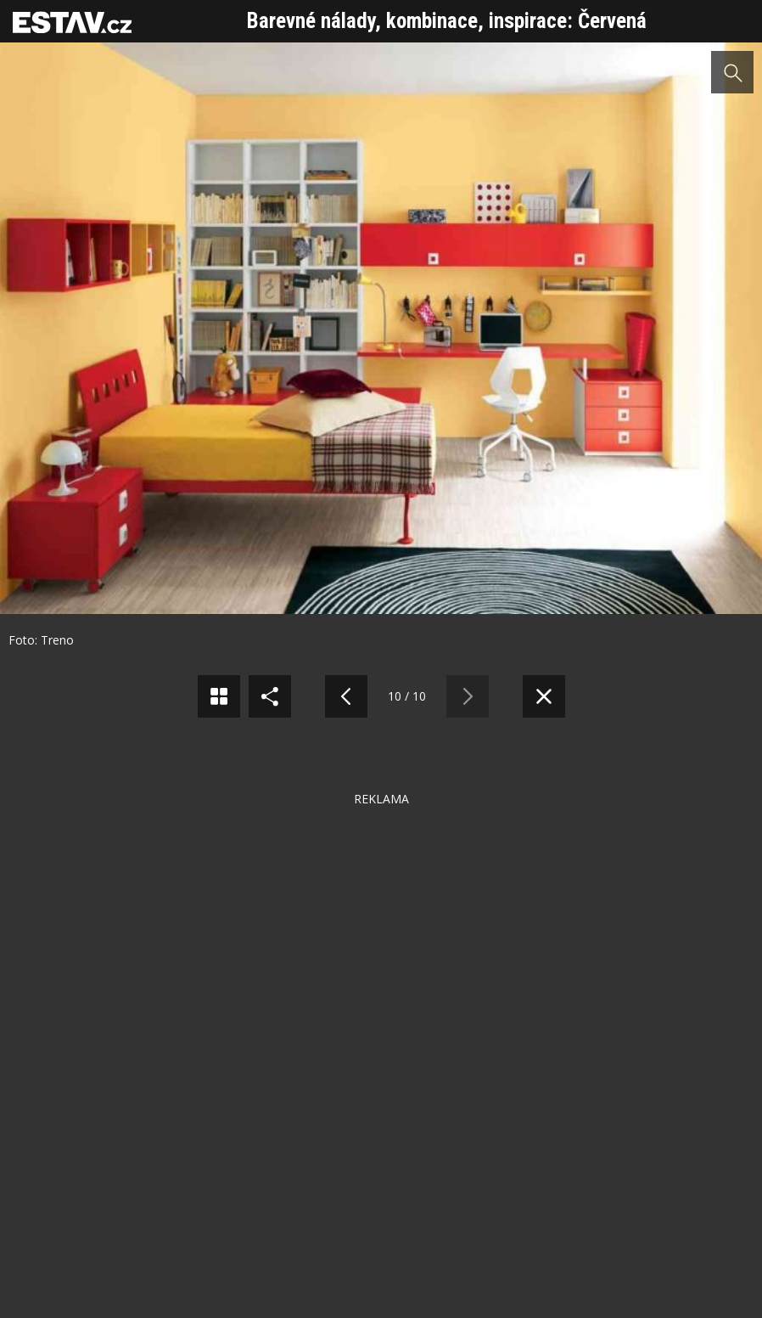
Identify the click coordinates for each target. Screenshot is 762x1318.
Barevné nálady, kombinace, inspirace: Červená (447, 20)
